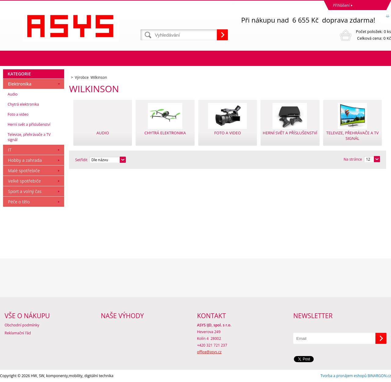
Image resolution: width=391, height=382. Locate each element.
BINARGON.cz (379, 375)
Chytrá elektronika (23, 104)
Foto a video (18, 114)
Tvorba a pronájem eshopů (343, 375)
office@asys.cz (209, 352)
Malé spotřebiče (24, 170)
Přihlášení (341, 5)
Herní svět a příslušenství (29, 124)
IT (10, 150)
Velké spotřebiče (24, 181)
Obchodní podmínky (22, 325)
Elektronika (19, 84)
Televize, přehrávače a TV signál (29, 137)
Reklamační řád (18, 333)
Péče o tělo (19, 202)
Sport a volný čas (25, 191)
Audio (13, 94)
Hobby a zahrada (25, 160)
